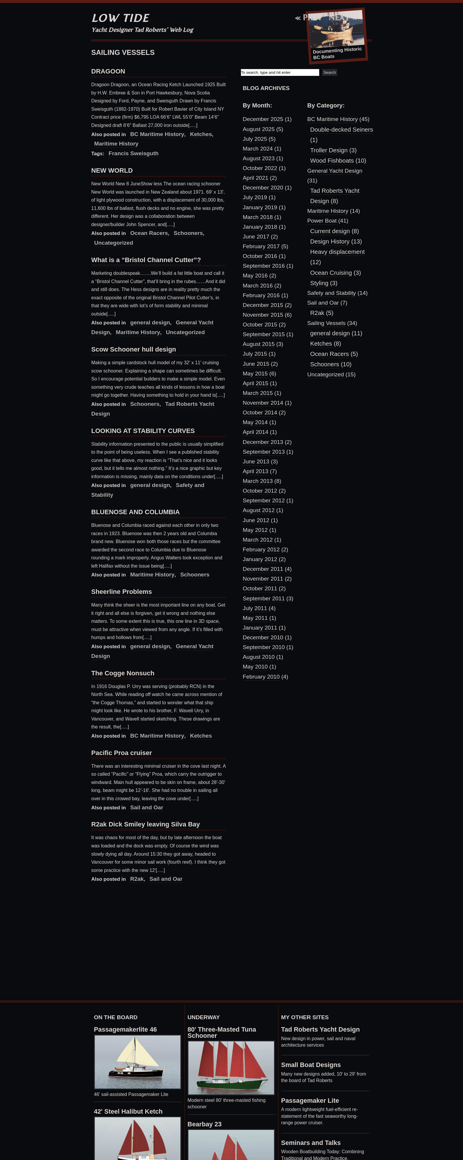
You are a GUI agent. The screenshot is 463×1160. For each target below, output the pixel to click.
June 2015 (256, 364)
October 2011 (260, 588)
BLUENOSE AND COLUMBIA (135, 512)
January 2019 (260, 207)
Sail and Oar (146, 807)
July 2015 (255, 354)
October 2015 (260, 324)
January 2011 (260, 628)
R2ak (137, 879)
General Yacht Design (335, 171)
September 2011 (264, 598)
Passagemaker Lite (310, 1100)
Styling (319, 283)
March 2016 (258, 285)
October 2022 (260, 168)
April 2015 (255, 383)
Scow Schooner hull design (133, 349)
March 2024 (258, 149)
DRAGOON (108, 71)
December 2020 (263, 187)
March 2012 (258, 540)
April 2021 (255, 178)
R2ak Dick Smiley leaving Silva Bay (145, 824)
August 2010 (259, 657)
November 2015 (263, 315)
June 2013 (256, 461)
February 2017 (261, 246)
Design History (330, 241)
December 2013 (263, 442)
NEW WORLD (112, 170)
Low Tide (120, 18)
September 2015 (264, 334)
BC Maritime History (157, 134)
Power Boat (322, 221)
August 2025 (259, 129)
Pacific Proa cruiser (121, 753)
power (318, 1038)
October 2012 (260, 491)
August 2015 (259, 344)
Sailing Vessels (326, 323)
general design (150, 322)
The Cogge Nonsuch (122, 673)
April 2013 (255, 471)
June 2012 (256, 520)
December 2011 (263, 569)
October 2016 (260, 256)
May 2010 (255, 667)
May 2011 (255, 618)
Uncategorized (325, 374)
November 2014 (263, 403)
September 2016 (264, 266)
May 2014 (255, 422)
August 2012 (259, 510)
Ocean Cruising (331, 272)
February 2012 (261, 549)
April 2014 (255, 432)
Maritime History (152, 574)
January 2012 (260, 559)
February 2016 (261, 295)
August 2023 (259, 158)
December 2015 (263, 305)
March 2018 (258, 217)
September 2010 (264, 647)
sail (330, 1038)
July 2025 (255, 139)
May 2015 (255, 373)
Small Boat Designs (311, 1064)
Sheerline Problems (121, 591)
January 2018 (260, 227)
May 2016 (255, 275)
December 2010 (263, 637)
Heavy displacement (337, 251)
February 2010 (261, 677)
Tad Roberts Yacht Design (320, 1029)
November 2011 (263, 579)
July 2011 (255, 608)
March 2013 (258, 481)
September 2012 (264, 500)
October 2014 (260, 412)
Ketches (201, 134)
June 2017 (256, 236)
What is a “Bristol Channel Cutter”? (146, 260)
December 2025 (263, 119)
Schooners (188, 233)
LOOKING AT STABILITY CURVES (143, 430)
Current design (330, 231)
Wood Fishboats (332, 160)
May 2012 (255, 530)
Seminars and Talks (311, 1142)
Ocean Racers (149, 233)
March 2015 (258, 393)
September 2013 (264, 452)
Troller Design (329, 150)
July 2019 (255, 197)
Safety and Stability (331, 293)
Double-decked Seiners (341, 129)
